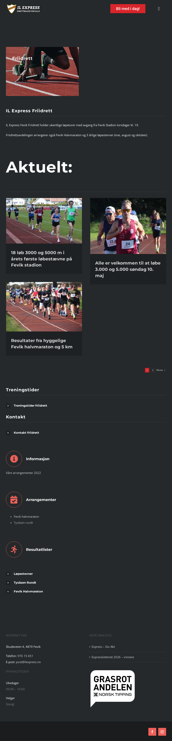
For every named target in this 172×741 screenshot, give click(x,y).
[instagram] (162, 732)
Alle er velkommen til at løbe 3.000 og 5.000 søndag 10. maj (128, 269)
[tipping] (112, 670)
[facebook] (152, 732)
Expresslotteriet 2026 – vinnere (113, 657)
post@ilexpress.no (28, 662)
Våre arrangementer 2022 (23, 473)
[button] (86, 405)
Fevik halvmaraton (26, 516)
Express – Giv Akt (103, 647)
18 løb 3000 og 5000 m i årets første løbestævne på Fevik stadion (41, 259)
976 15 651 (25, 656)
